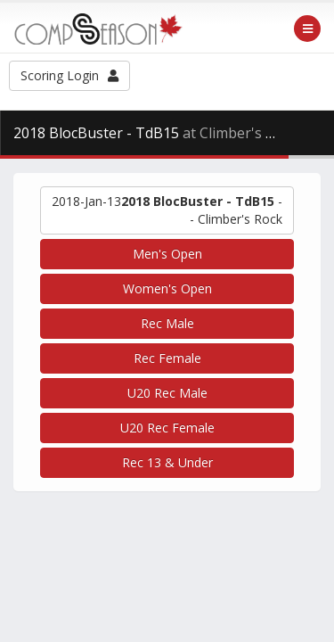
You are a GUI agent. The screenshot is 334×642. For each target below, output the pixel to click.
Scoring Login (69, 75)
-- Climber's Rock (167, 210)
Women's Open (167, 288)
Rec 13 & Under (167, 462)
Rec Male (167, 323)
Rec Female (167, 358)
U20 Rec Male (167, 392)
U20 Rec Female (167, 427)
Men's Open (167, 253)
